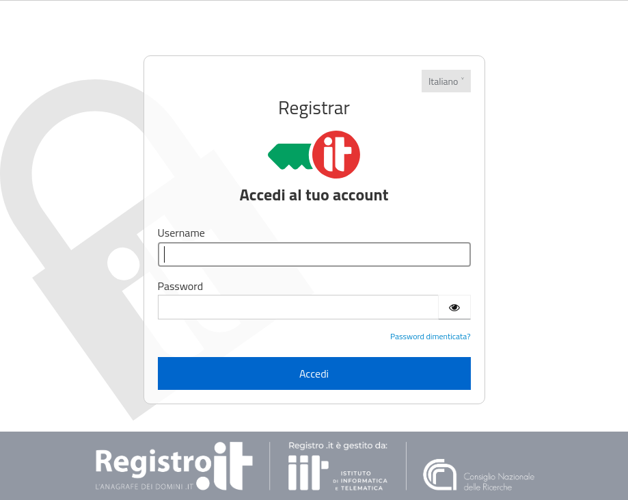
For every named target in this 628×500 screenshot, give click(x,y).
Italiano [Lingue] (443, 81)
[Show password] (454, 307)
